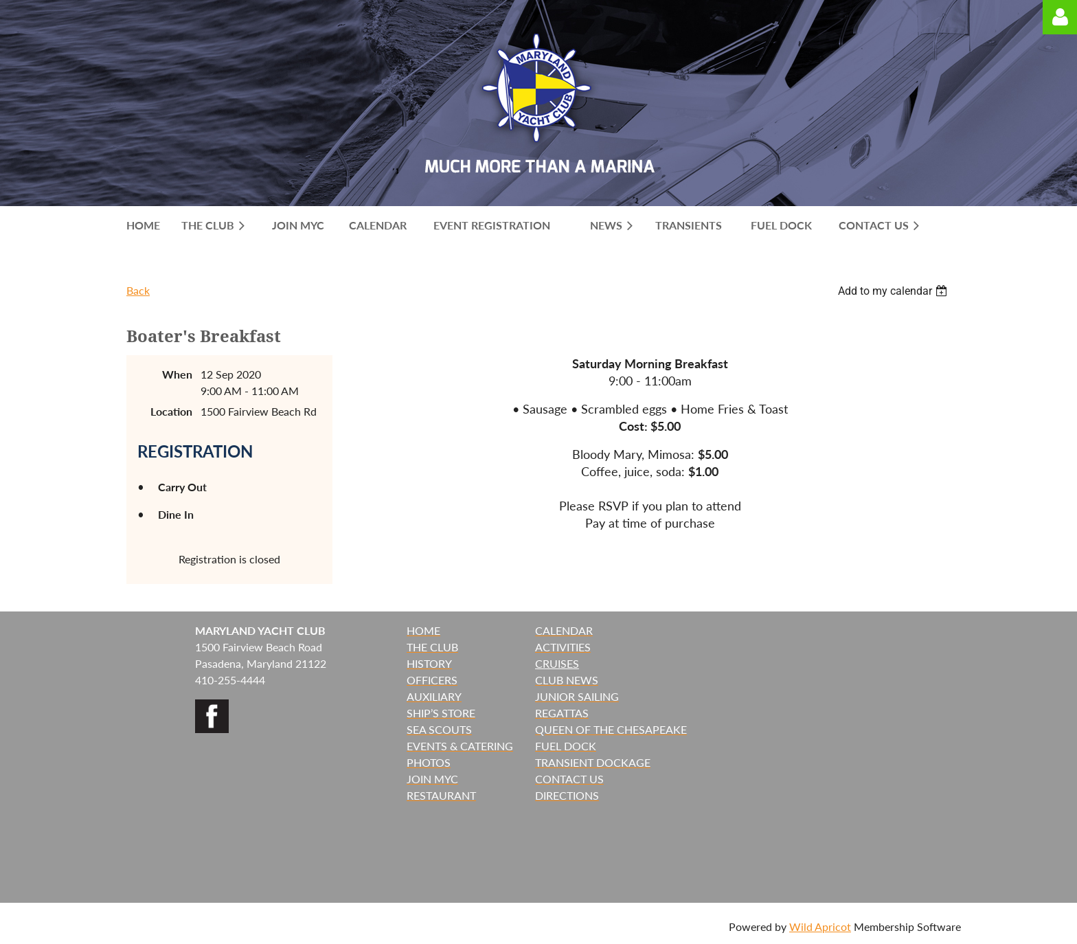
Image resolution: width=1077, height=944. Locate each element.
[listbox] (894, 291)
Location (171, 411)
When (177, 374)
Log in (1060, 17)
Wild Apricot (820, 926)
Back (138, 290)
